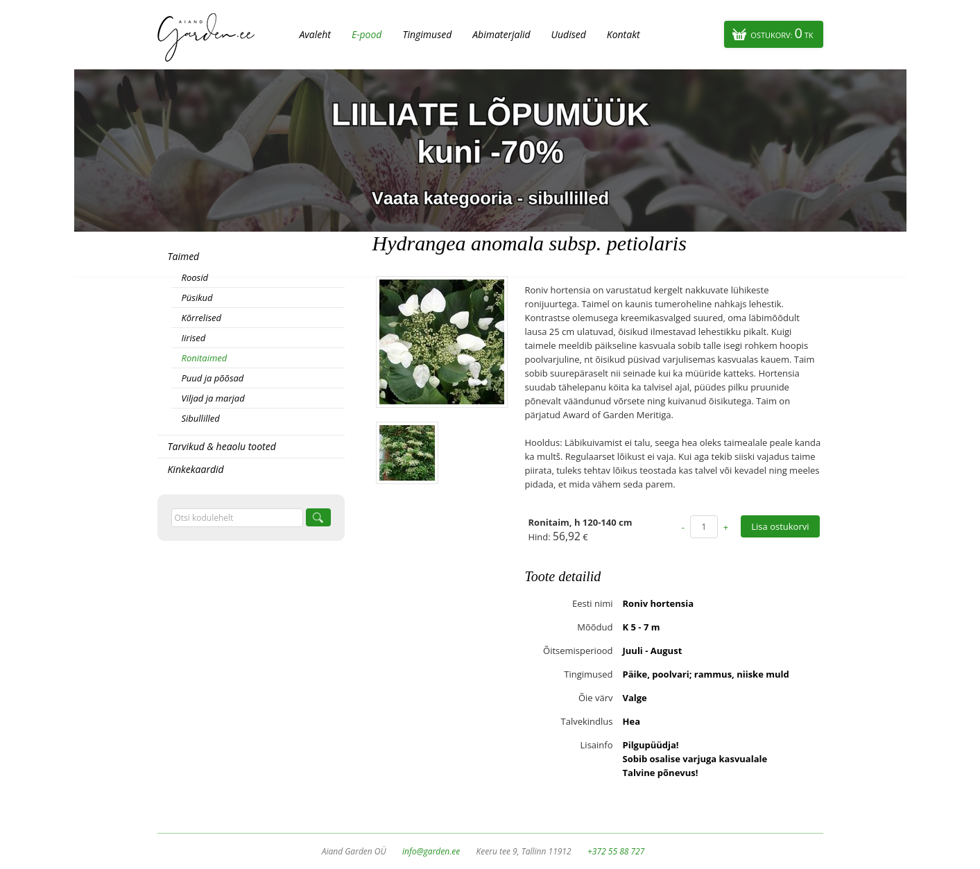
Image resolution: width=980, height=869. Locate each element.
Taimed (184, 256)
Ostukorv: (781, 33)
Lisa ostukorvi (780, 526)
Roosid (195, 277)
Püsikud (197, 297)
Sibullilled (201, 418)
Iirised (194, 338)
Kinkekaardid (196, 469)
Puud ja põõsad (213, 378)
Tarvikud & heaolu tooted (222, 446)
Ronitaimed (204, 358)
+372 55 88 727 (615, 851)
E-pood (367, 34)
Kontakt (623, 34)
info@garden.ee (431, 851)
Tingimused (427, 34)
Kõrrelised (202, 317)
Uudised (568, 34)
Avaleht (315, 34)
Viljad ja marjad (213, 398)
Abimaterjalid (501, 34)
